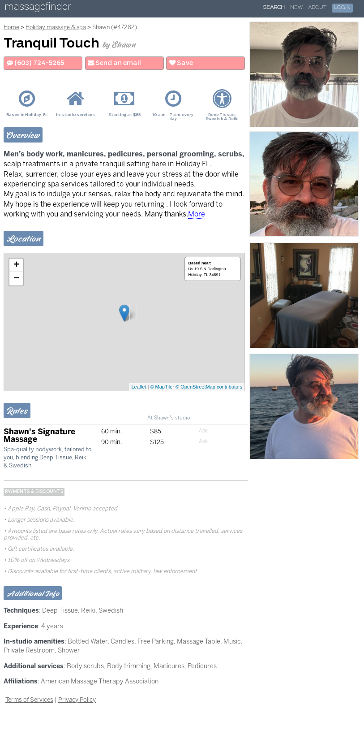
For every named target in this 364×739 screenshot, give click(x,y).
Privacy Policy (77, 699)
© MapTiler (162, 386)
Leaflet (138, 386)
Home (11, 27)
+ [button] (16, 265)
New (296, 7)
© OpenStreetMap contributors (209, 386)
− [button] (16, 278)
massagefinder (37, 8)
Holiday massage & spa (56, 27)
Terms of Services (29, 699)
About (317, 7)
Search (274, 7)
